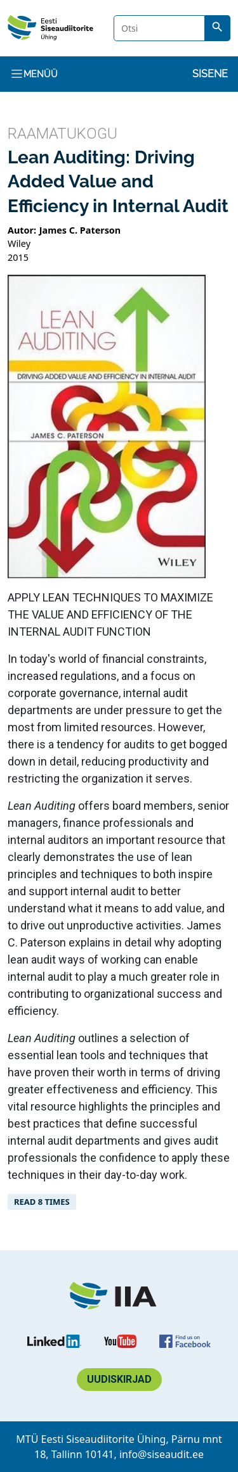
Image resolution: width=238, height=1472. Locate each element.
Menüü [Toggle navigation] (34, 73)
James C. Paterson (80, 230)
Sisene (210, 74)
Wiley (19, 243)
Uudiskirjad (119, 1379)
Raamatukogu (62, 133)
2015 (18, 257)
